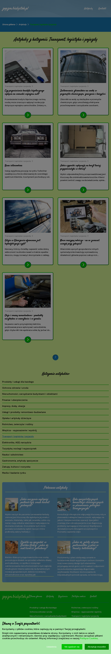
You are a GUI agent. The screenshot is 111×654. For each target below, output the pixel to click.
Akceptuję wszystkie (97, 647)
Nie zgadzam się (71, 647)
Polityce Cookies (89, 638)
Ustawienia (51, 647)
